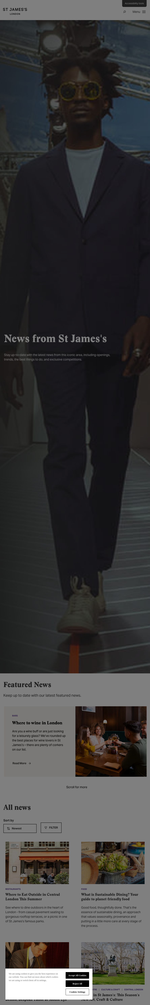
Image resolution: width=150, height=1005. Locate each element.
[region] (48, 984)
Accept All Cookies (77, 975)
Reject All (77, 983)
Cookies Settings (77, 992)
